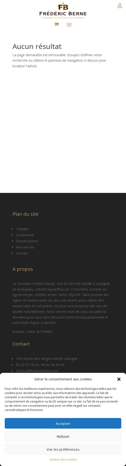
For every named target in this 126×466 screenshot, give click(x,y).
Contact (22, 253)
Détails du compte (120, 7)
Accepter (63, 423)
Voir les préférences (63, 449)
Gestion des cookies (63, 460)
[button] (119, 379)
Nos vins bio (25, 247)
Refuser (63, 436)
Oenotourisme (27, 241)
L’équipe (22, 229)
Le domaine (25, 235)
